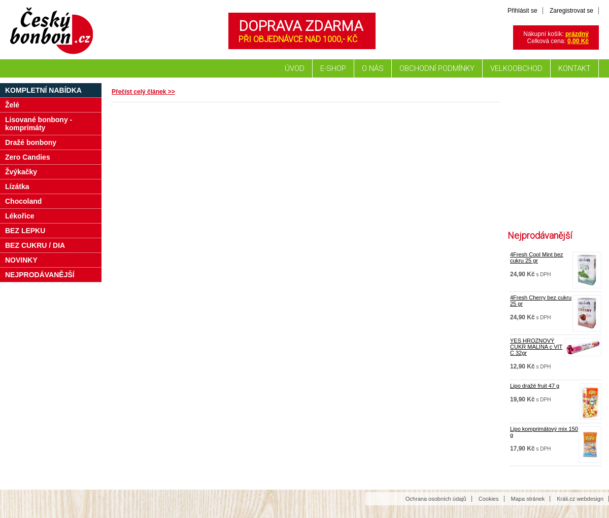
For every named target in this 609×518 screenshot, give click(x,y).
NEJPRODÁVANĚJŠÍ (40, 275)
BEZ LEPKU (25, 231)
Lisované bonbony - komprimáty (38, 124)
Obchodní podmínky (437, 68)
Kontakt (574, 68)
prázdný (577, 34)
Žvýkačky (21, 172)
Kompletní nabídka (43, 90)
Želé (12, 105)
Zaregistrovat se (571, 10)
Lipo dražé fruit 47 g (534, 386)
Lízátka (17, 186)
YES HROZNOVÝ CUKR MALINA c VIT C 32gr (536, 347)
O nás (373, 68)
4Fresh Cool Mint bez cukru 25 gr (536, 257)
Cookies (489, 499)
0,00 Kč (578, 41)
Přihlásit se (522, 10)
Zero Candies (27, 157)
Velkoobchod (516, 68)
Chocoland (23, 201)
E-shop (333, 68)
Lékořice (20, 216)
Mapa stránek (528, 499)
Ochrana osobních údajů (435, 499)
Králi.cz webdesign (580, 499)
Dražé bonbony (30, 142)
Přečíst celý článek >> (143, 91)
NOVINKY (21, 260)
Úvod (294, 68)
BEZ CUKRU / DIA (35, 245)
